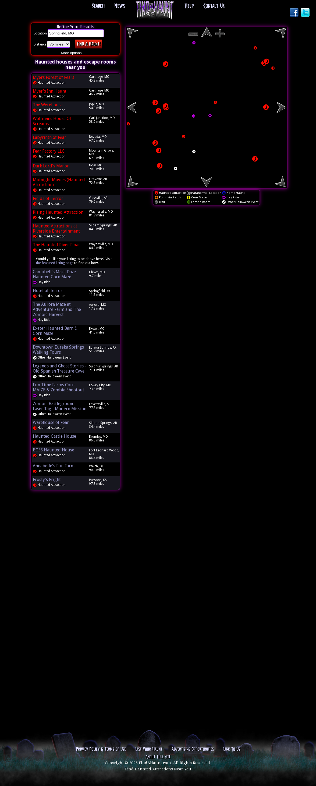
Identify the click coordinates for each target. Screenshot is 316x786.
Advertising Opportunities (193, 749)
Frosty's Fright (47, 479)
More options (71, 53)
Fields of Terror (48, 198)
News (119, 6)
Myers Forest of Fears (53, 77)
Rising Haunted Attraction (58, 212)
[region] (206, 107)
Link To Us (231, 749)
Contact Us (214, 6)
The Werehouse (48, 104)
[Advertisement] (75, 576)
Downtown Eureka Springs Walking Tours (58, 350)
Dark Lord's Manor (51, 166)
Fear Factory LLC (49, 151)
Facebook (295, 13)
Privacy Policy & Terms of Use (101, 749)
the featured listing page (54, 263)
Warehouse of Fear (51, 422)
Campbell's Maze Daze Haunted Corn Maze (54, 274)
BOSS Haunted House (53, 449)
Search (98, 6)
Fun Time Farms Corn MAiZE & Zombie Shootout (58, 387)
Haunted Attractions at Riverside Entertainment (56, 228)
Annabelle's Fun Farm (53, 465)
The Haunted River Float (56, 244)
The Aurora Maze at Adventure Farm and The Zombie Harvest (57, 309)
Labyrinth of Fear (49, 137)
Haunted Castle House (54, 436)
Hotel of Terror (47, 290)
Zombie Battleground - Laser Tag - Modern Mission (59, 406)
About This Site (158, 757)
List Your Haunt (148, 749)
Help (189, 6)
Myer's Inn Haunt (49, 91)
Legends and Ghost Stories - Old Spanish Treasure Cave (59, 368)
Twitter (306, 13)
